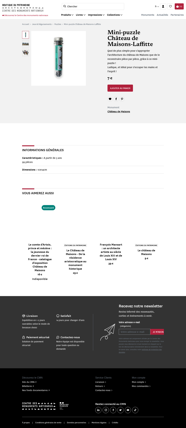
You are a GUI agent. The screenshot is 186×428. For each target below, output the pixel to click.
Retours (100, 386)
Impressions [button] (95, 14)
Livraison (100, 381)
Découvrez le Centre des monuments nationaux (25, 15)
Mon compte (139, 381)
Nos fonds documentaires (36, 390)
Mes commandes (141, 386)
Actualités (162, 14)
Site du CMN (29, 381)
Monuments (147, 14)
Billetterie (28, 386)
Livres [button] (79, 14)
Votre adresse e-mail (129, 324)
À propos (26, 422)
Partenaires (177, 14)
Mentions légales (99, 422)
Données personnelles (76, 422)
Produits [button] (66, 14)
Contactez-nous (104, 390)
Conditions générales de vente (48, 422)
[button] (157, 6)
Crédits (115, 422)
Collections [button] (113, 14)
